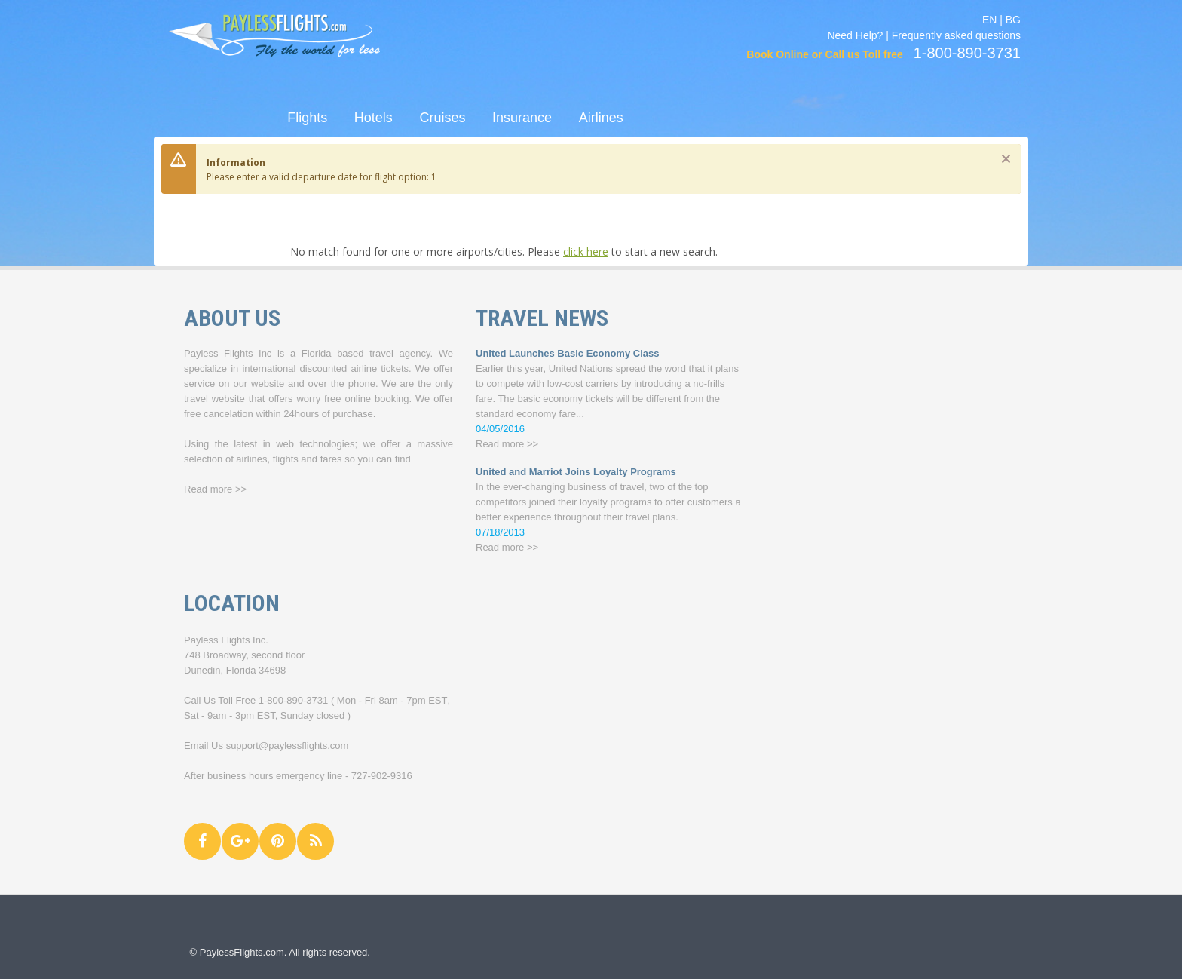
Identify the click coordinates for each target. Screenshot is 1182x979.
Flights (307, 117)
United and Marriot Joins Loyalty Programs (576, 471)
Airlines (601, 117)
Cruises (442, 117)
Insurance (522, 117)
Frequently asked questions (956, 35)
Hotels (373, 117)
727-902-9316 (381, 775)
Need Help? (855, 35)
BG (1013, 20)
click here (585, 251)
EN (989, 20)
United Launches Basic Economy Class (567, 353)
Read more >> (215, 489)
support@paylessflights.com (287, 745)
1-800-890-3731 (294, 700)
